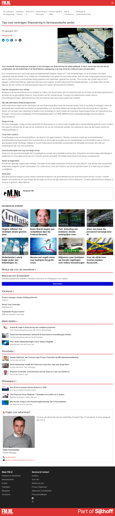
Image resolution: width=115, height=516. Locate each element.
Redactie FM (7, 36)
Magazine (6, 491)
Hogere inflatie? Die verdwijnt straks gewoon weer (14, 232)
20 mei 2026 (35, 225)
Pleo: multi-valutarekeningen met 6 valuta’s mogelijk (31, 342)
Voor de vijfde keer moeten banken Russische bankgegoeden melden (98, 260)
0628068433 (10, 457)
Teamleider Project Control (13, 312)
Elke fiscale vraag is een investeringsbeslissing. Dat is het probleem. (38, 402)
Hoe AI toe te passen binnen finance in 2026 (28, 387)
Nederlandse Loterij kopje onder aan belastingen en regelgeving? (12, 260)
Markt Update (9, 321)
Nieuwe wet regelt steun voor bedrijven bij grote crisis (42, 260)
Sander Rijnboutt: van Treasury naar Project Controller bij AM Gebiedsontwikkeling (44, 357)
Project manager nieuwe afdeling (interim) (19, 297)
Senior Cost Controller (11, 305)
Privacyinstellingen (39, 494)
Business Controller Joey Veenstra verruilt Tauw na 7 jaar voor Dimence (40, 372)
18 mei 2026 (35, 253)
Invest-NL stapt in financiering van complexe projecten (32, 327)
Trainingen (6, 487)
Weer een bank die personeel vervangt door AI (99, 232)
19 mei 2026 (92, 225)
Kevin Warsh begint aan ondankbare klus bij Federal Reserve (42, 232)
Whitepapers (8, 381)
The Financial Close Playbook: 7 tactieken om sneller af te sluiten (37, 394)
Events (4, 483)
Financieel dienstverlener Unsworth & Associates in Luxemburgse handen (40, 334)
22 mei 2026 (7, 225)
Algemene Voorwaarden (42, 491)
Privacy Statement (39, 487)
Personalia (7, 351)
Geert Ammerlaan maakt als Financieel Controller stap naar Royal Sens (39, 364)
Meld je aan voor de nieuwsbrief (18, 269)
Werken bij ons (38, 483)
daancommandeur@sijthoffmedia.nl (19, 460)
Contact (35, 476)
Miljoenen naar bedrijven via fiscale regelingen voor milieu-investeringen (71, 260)
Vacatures (7, 291)
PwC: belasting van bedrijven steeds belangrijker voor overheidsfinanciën (68, 232)
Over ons (35, 479)
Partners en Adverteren (11, 476)
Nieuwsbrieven (8, 479)
